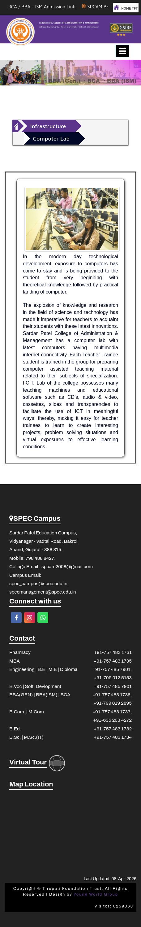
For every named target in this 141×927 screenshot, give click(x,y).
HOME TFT (125, 7)
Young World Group (96, 894)
